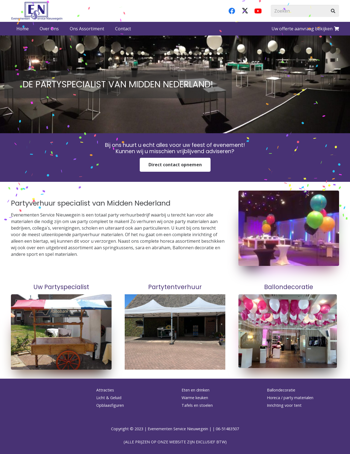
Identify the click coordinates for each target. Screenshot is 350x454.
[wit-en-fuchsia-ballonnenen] (288, 331)
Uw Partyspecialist (61, 287)
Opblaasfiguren (110, 405)
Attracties (105, 390)
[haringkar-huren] (61, 332)
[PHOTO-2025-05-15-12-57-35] (175, 332)
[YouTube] (258, 10)
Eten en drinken (195, 390)
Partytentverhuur (175, 287)
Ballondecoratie (288, 287)
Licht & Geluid (108, 397)
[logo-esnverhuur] (37, 10)
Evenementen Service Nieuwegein (178, 428)
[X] (245, 10)
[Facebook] (231, 10)
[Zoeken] (305, 11)
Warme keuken (195, 397)
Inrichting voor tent (284, 405)
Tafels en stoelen (197, 405)
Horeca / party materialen (290, 397)
